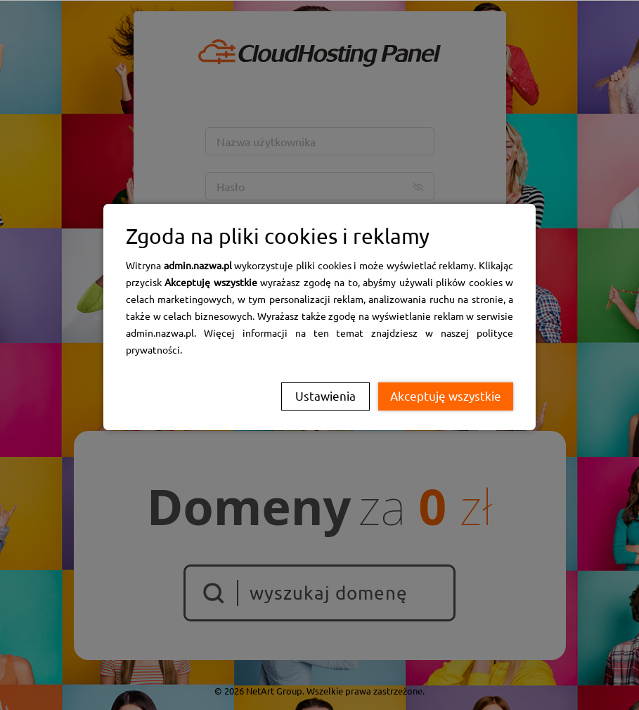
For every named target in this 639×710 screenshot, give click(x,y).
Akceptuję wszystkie (445, 396)
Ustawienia (325, 396)
